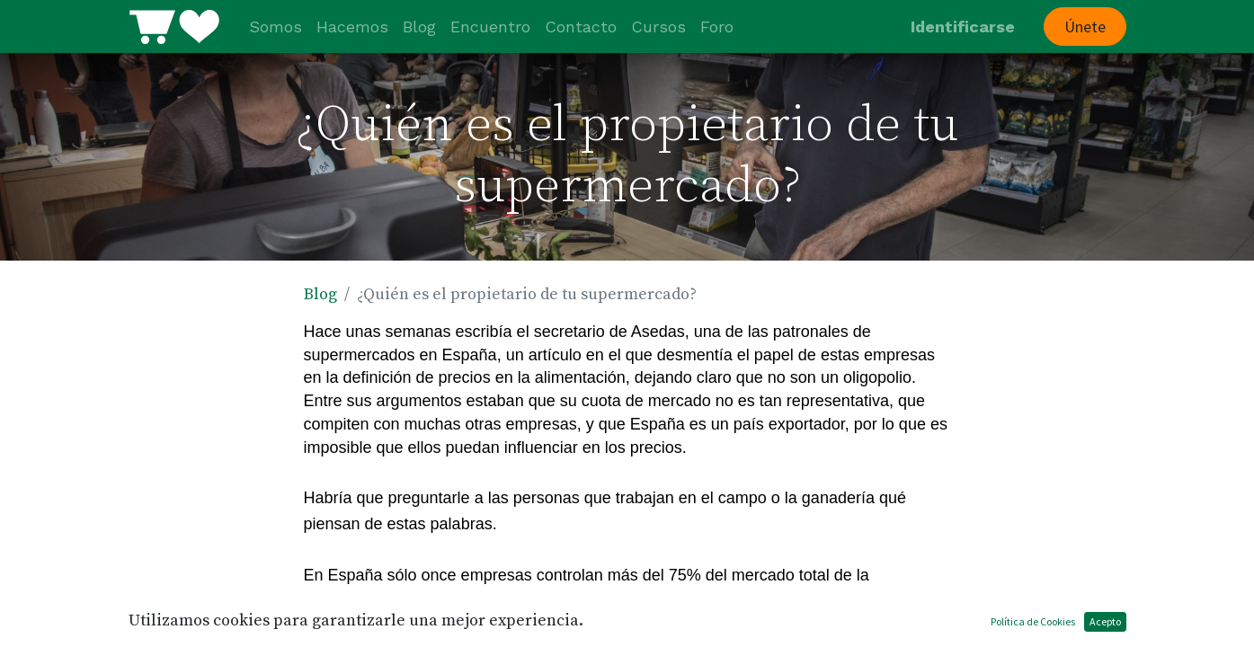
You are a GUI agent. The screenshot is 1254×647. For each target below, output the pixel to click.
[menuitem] (275, 26)
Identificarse (963, 26)
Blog (320, 294)
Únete (1085, 26)
